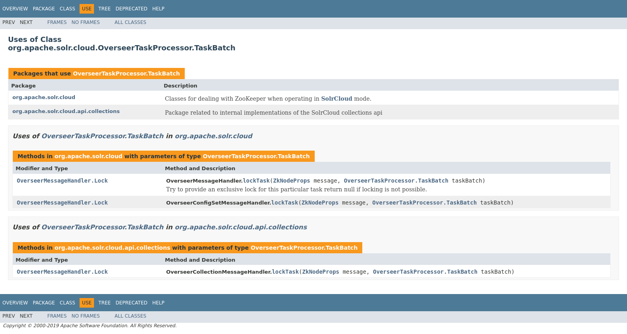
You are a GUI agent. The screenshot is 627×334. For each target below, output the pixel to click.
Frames (57, 22)
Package (44, 9)
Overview (15, 9)
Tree (104, 9)
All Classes (130, 22)
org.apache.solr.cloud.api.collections (66, 111)
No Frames (86, 22)
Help (158, 9)
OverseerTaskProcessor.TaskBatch (126, 73)
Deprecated (132, 9)
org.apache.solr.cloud (43, 97)
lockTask (256, 180)
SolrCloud (336, 98)
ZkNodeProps (291, 180)
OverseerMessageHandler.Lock (62, 180)
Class (67, 9)
